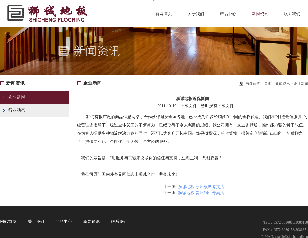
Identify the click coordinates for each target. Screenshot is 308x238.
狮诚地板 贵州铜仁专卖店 (201, 193)
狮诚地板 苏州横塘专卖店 (201, 186)
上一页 (169, 186)
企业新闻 (14, 97)
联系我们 (292, 14)
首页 (268, 84)
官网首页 (164, 14)
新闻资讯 (260, 14)
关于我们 (196, 14)
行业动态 (14, 110)
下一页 (169, 193)
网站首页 (8, 221)
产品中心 (228, 14)
